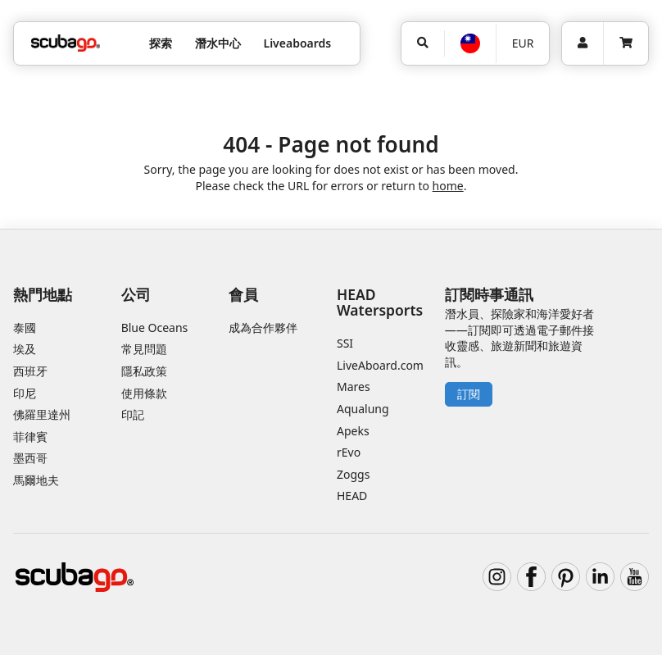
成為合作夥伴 (263, 327)
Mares (353, 386)
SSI (345, 343)
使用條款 (144, 393)
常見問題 (144, 349)
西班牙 (30, 371)
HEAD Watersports (380, 302)
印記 (132, 414)
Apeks (353, 431)
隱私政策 (144, 371)
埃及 (24, 349)
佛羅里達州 (41, 414)
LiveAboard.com (380, 365)
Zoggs (353, 474)
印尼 (24, 393)
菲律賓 (30, 436)
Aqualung (363, 408)
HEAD (352, 495)
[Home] (65, 43)
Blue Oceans (154, 327)
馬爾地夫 (36, 480)
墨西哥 (30, 458)
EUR (523, 43)
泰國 (24, 327)
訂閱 (468, 394)
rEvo (348, 452)
